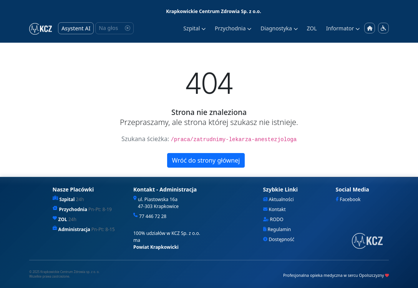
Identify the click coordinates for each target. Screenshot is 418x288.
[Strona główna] (369, 28)
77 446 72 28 (152, 216)
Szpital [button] (194, 28)
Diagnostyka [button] (278, 28)
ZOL (312, 28)
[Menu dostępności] (383, 28)
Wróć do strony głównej (206, 160)
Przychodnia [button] (233, 28)
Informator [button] (343, 28)
